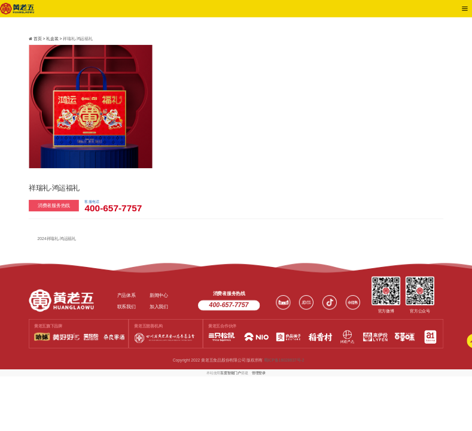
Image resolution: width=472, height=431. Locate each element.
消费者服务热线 (54, 205)
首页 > (40, 39)
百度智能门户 (230, 373)
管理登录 (259, 373)
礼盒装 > (54, 39)
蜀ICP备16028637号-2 (284, 360)
